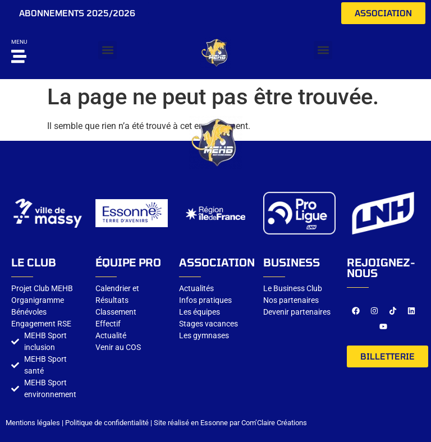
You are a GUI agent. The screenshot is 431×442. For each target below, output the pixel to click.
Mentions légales (33, 422)
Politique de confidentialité (107, 422)
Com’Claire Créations (274, 422)
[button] (107, 50)
